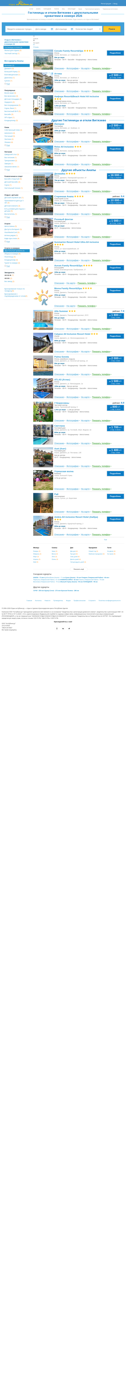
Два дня (74, 551)
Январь (36, 551)
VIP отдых (9, 117)
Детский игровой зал (14, 197)
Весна (55, 554)
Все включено (11, 96)
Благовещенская (12, 74)
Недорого (9, 102)
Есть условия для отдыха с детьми (14, 210)
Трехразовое (10, 160)
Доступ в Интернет (13, 229)
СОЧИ (31, 9)
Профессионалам (80, 601)
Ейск (63, 9)
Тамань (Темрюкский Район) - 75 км (91, 580)
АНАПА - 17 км (38, 578)
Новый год (93, 551)
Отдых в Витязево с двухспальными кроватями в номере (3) (16, 42)
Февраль (37, 554)
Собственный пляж (13, 130)
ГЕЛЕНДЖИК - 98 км (90, 582)
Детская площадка (13, 99)
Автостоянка (10, 226)
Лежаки (8, 142)
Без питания (10, 157)
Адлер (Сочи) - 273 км (52, 591)
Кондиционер (11, 120)
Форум (68, 601)
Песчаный (9, 136)
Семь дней (74, 557)
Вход (115, 3)
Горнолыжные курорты (92, 9)
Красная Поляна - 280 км (70, 591)
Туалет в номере (12, 263)
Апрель (36, 559)
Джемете (9, 68)
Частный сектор (11, 53)
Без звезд (9, 281)
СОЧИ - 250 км (38, 591)
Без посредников (12, 105)
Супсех (8, 81)
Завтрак (8, 163)
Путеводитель (58, 601)
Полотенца (10, 257)
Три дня (74, 554)
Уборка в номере (12, 254)
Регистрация (106, 3)
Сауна (7, 185)
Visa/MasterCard (11, 232)
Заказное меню (11, 166)
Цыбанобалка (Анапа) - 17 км (54, 578)
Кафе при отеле (11, 238)
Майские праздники (96, 554)
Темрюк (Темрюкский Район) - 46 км (95, 578)
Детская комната (12, 206)
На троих (111, 554)
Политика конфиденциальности (110, 601)
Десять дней (75, 559)
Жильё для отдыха (12, 50)
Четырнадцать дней (78, 562)
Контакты (38, 601)
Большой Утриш (12, 71)
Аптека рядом (11, 235)
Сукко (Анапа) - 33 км (73, 578)
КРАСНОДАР (71, 9)
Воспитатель (10, 214)
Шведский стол (11, 154)
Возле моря (10, 93)
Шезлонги (9, 133)
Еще (105, 540)
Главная (29, 601)
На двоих (111, 551)
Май (35, 562)
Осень (55, 559)
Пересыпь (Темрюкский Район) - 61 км (46, 580)
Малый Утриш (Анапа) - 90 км (71, 582)
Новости (47, 601)
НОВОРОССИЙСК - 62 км (69, 580)
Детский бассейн (12, 182)
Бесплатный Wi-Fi (12, 111)
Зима (54, 551)
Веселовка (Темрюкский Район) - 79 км (46, 582)
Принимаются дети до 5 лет (14, 201)
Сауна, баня (10, 108)
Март (36, 557)
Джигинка (9, 78)
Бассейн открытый (13, 179)
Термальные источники (110, 9)
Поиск (112, 29)
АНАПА (38, 9)
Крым (80, 9)
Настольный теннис (13, 188)
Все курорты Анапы (14, 61)
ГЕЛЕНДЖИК (47, 9)
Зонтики (8, 139)
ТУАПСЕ (56, 9)
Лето (54, 557)
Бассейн (8, 114)
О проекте (92, 601)
